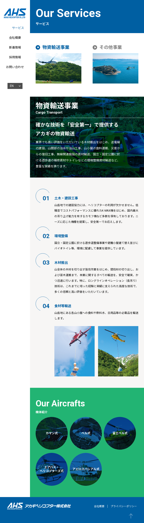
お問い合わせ (15, 67)
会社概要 (15, 37)
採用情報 (15, 57)
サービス (18, 28)
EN (12, 86)
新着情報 (15, 47)
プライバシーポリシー (124, 506)
